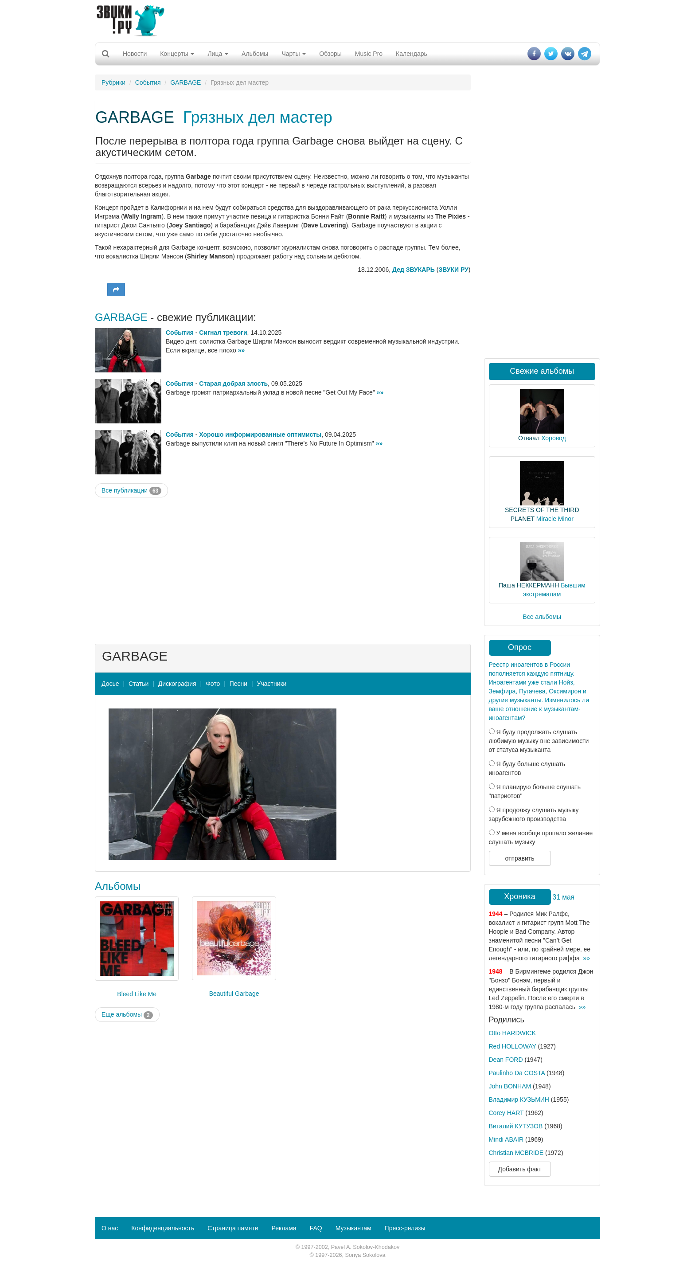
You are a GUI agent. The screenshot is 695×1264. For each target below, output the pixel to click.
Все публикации (131, 491)
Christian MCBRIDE (516, 1152)
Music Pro (369, 53)
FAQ (316, 1228)
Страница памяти (232, 1228)
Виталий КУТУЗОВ (516, 1126)
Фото (213, 683)
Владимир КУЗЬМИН (519, 1099)
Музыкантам (353, 1228)
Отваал (528, 438)
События (148, 82)
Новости (135, 53)
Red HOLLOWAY (512, 1046)
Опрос (519, 647)
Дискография (177, 683)
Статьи (138, 683)
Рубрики (113, 82)
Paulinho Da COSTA (517, 1072)
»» (241, 350)
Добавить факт (520, 1169)
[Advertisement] (347, 20)
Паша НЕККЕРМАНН (529, 585)
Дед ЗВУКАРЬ (413, 269)
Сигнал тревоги (223, 332)
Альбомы (255, 53)
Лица (217, 53)
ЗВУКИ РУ (453, 269)
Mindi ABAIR (506, 1139)
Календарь (411, 53)
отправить (519, 858)
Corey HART (506, 1112)
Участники (272, 683)
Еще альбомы (127, 1015)
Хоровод (553, 438)
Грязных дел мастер (257, 117)
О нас (110, 1228)
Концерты (177, 53)
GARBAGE (185, 82)
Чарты (293, 53)
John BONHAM (510, 1086)
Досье (110, 683)
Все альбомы (542, 616)
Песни (238, 683)
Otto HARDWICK (512, 1033)
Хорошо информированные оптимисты (260, 434)
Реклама (283, 1228)
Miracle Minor (555, 518)
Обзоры (330, 53)
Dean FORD (506, 1059)
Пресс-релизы (405, 1228)
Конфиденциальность (162, 1228)
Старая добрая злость (233, 383)
